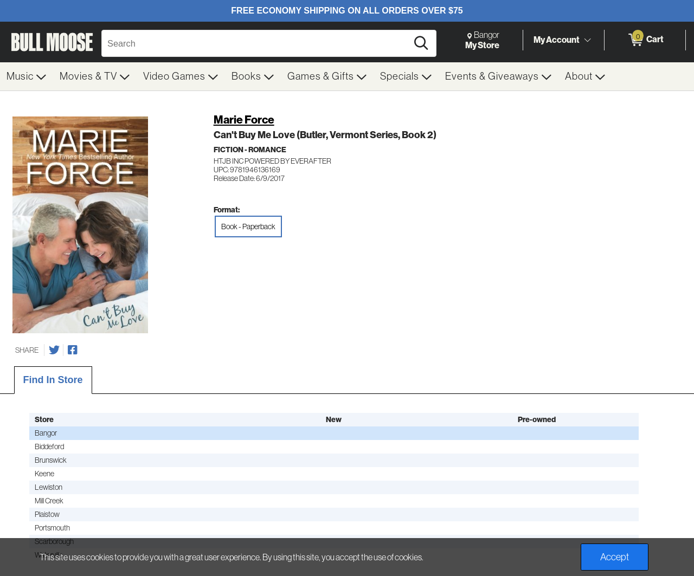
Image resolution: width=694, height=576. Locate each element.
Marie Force (244, 119)
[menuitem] (26, 76)
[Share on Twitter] (54, 350)
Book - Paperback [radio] (248, 226)
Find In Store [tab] (53, 379)
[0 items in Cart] (645, 40)
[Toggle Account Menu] (587, 40)
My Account (557, 39)
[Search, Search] (256, 43)
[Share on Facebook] (73, 350)
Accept (614, 557)
